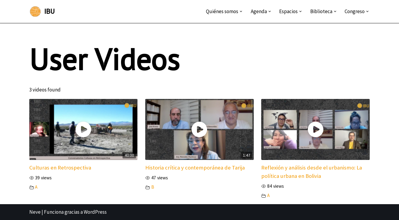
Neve (35, 212)
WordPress (95, 212)
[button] (241, 11)
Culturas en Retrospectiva (60, 167)
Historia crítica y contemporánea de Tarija (195, 167)
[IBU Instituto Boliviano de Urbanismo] (42, 11)
